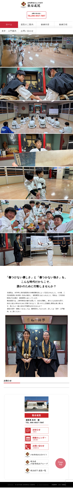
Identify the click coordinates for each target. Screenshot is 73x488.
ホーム (9, 24)
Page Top (60, 463)
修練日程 (63, 24)
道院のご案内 (27, 24)
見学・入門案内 (9, 31)
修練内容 (45, 24)
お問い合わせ (27, 31)
